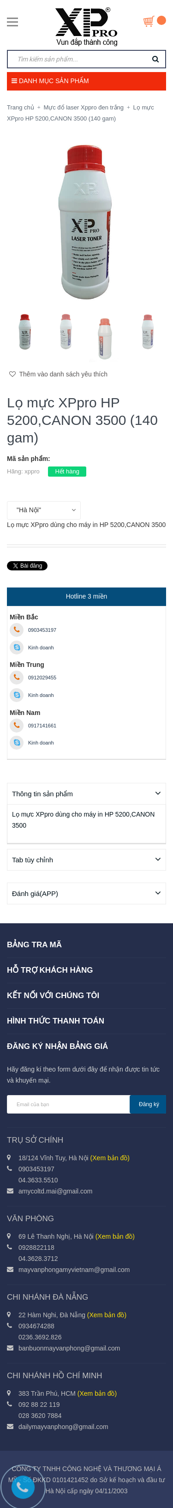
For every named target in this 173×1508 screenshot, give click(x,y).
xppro (32, 471)
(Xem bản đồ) (110, 1157)
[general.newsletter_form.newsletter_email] (86, 1104)
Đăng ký (149, 1104)
